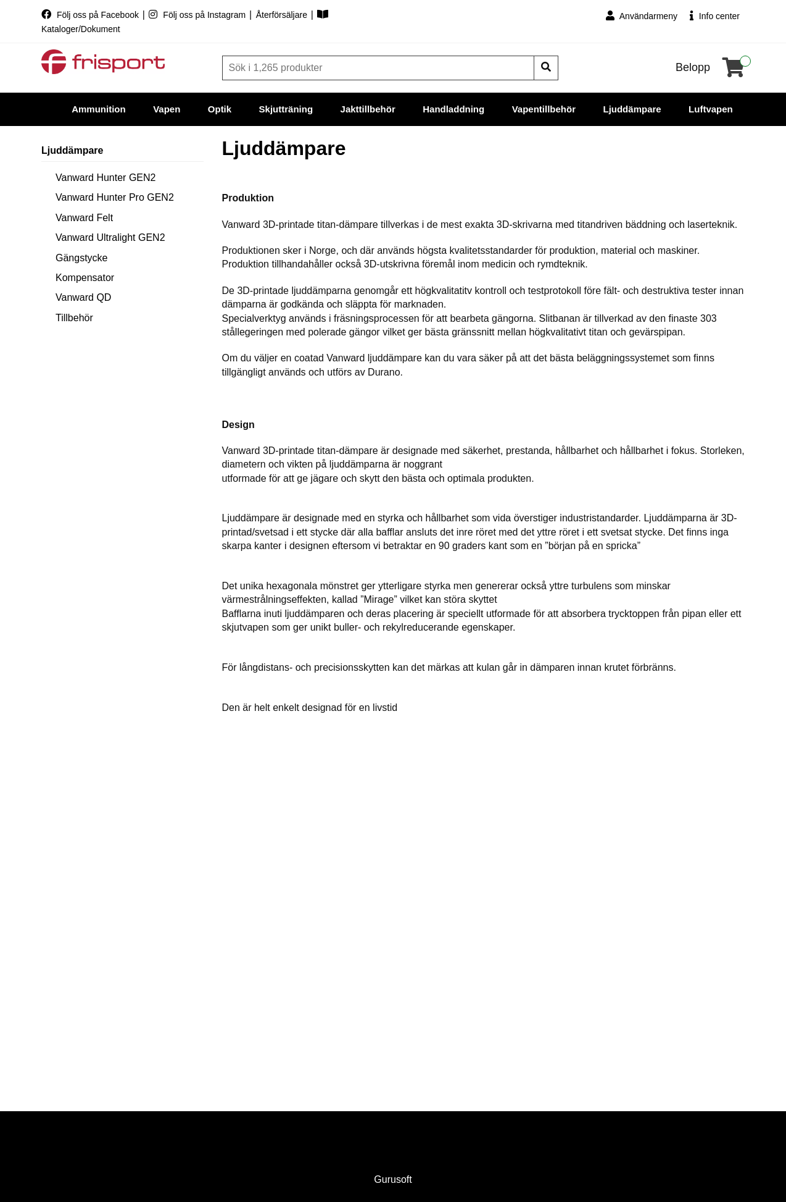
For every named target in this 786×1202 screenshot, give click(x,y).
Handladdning (453, 109)
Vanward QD (83, 297)
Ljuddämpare (632, 109)
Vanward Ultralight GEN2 (110, 237)
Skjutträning (286, 109)
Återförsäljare (283, 15)
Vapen (166, 109)
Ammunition (99, 109)
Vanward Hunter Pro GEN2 (115, 197)
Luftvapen (711, 109)
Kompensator (85, 277)
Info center (715, 16)
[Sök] (379, 68)
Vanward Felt (84, 217)
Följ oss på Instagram (198, 15)
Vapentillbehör (544, 109)
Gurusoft (393, 1179)
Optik (219, 109)
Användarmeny (641, 16)
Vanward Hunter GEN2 (105, 177)
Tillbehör (74, 318)
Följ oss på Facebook (91, 15)
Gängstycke (81, 258)
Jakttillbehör (368, 109)
